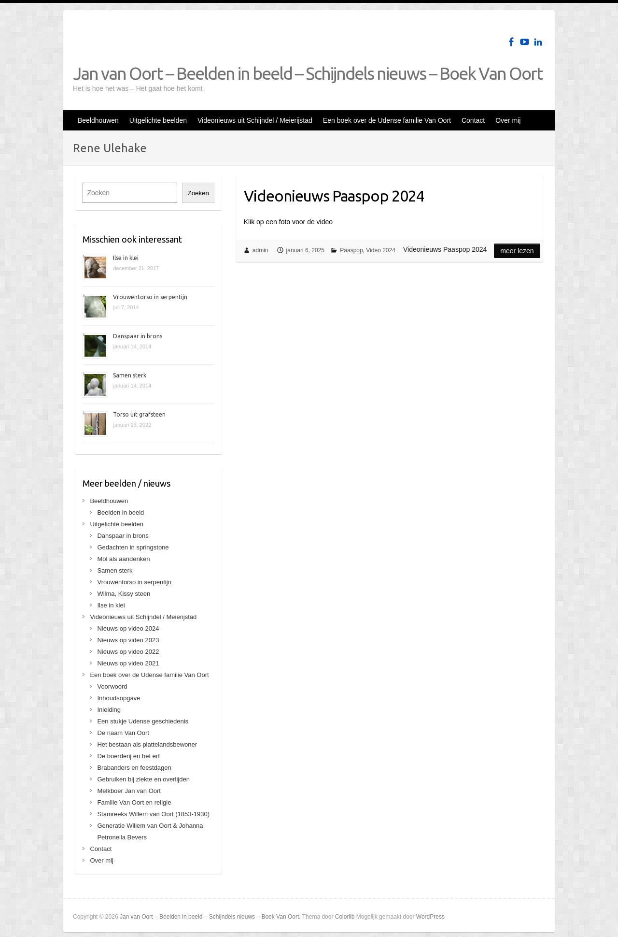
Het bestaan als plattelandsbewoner (147, 744)
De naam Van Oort (123, 732)
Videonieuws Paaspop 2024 (334, 195)
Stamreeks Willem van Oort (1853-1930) (153, 814)
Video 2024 (380, 250)
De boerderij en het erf (128, 756)
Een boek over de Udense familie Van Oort (387, 120)
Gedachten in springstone (133, 547)
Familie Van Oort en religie (134, 802)
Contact (473, 120)
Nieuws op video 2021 (128, 663)
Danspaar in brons (137, 336)
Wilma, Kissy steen (123, 593)
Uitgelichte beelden (158, 120)
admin (260, 250)
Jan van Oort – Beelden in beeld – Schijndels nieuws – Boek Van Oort (308, 73)
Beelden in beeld (120, 512)
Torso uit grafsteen (139, 414)
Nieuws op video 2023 (128, 640)
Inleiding (108, 709)
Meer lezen (517, 251)
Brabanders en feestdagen (134, 767)
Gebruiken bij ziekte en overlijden (143, 779)
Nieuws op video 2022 (128, 651)
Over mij (507, 120)
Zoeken (198, 193)
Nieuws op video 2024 (128, 628)
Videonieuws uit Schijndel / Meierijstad (254, 120)
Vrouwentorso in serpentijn (150, 297)
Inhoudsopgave (118, 698)
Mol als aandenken (123, 558)
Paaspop (351, 250)
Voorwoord (112, 686)
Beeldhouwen (98, 120)
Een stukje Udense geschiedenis (142, 721)
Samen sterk (129, 375)
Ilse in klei (126, 258)
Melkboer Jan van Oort (129, 790)
